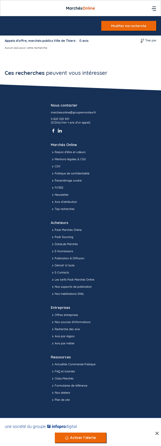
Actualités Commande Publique (73, 364)
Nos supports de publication (71, 287)
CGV (55, 167)
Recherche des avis (65, 329)
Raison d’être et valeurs (68, 152)
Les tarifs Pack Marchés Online (72, 280)
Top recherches (63, 209)
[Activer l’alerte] (80, 438)
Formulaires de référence (69, 386)
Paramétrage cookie (66, 181)
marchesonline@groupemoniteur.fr (73, 112)
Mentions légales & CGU (68, 159)
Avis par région (63, 336)
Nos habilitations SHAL (67, 294)
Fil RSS (57, 188)
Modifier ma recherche (128, 26)
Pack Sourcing (62, 237)
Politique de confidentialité (70, 174)
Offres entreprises (64, 315)
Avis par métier (63, 344)
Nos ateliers (60, 393)
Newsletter (60, 195)
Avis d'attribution (64, 202)
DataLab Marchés (64, 244)
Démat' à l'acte (63, 266)
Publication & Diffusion (67, 258)
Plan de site (60, 400)
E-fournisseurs (62, 251)
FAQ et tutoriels (63, 372)
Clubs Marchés (62, 379)
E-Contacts (60, 273)
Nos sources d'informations (71, 322)
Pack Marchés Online (66, 230)
